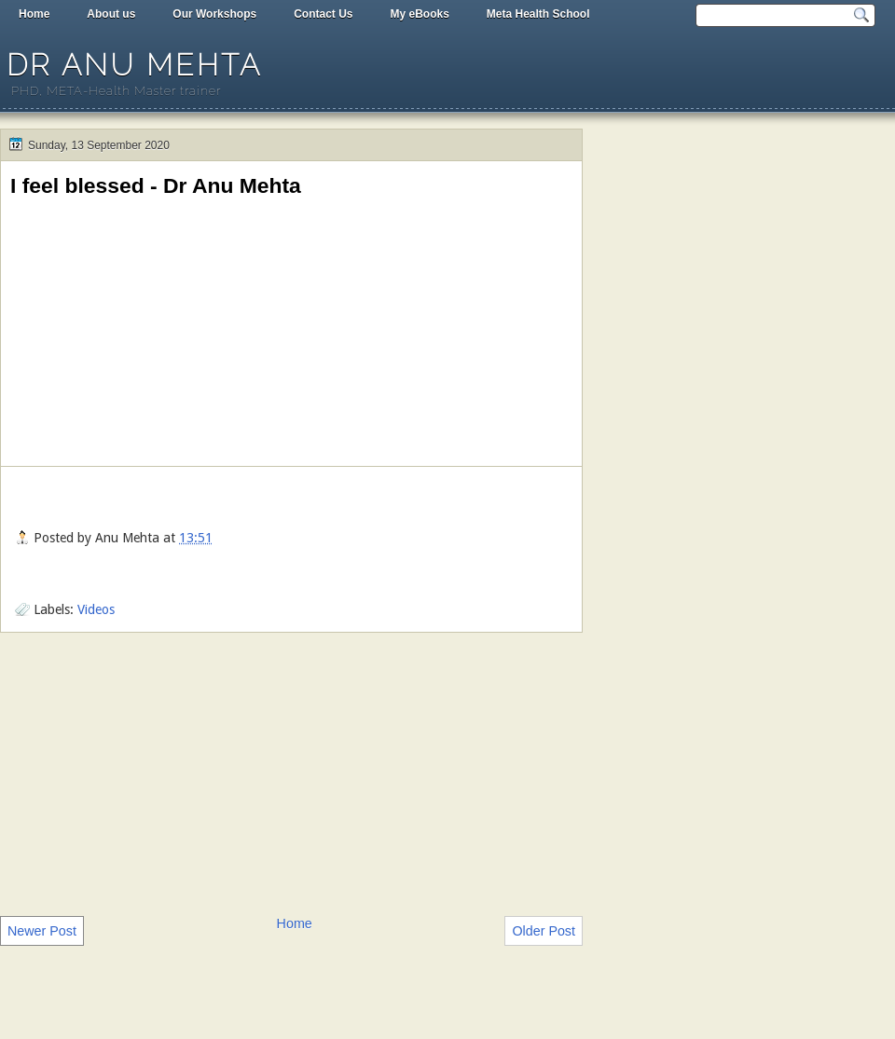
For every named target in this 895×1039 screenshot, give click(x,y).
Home (34, 14)
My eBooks (419, 14)
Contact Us (323, 14)
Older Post (543, 930)
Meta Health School (538, 14)
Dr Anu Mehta (134, 65)
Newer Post (41, 930)
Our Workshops (214, 14)
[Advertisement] (291, 772)
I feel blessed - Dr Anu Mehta (155, 185)
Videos (96, 609)
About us (111, 14)
